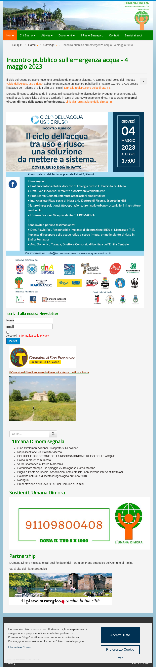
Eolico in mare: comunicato (34, 460)
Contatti (114, 35)
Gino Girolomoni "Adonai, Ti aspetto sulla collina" (47, 448)
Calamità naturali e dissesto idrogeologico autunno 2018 (52, 476)
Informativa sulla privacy (34, 335)
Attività (47, 35)
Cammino (17, 372)
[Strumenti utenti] (143, 81)
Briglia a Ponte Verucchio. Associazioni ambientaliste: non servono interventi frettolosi (70, 472)
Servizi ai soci (133, 35)
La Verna (63, 372)
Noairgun (23, 480)
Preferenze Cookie (120, 649)
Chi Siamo (27, 35)
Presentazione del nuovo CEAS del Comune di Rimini (50, 484)
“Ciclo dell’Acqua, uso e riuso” (24, 83)
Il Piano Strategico (92, 35)
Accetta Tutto (120, 635)
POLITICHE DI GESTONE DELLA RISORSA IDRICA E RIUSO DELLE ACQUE (66, 456)
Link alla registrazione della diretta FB (87, 87)
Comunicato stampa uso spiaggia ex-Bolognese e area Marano (56, 468)
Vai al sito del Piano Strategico (28, 568)
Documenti (66, 35)
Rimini (51, 372)
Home (10, 35)
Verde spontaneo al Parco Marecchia (40, 464)
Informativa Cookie (19, 647)
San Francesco (35, 372)
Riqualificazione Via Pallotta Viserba (39, 452)
